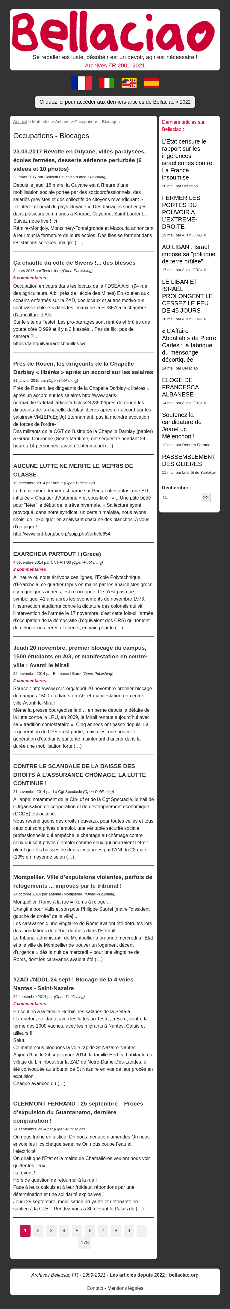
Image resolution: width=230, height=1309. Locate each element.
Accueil (20, 121)
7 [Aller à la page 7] (103, 1230)
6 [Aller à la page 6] (90, 1230)
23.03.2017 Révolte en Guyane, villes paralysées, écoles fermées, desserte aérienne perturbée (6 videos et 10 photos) (79, 160)
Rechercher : (176, 487)
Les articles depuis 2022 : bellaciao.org (154, 1275)
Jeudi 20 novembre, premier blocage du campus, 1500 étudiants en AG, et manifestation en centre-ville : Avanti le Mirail (80, 656)
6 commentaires (29, 277)
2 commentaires (29, 569)
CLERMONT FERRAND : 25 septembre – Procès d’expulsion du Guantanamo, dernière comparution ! (78, 1112)
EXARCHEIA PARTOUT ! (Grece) (57, 554)
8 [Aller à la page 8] (116, 1230)
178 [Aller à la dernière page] (85, 1242)
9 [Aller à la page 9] (129, 1230)
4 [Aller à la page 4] (64, 1230)
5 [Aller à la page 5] (77, 1230)
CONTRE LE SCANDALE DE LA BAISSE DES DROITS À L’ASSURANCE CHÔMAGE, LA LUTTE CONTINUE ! (79, 775)
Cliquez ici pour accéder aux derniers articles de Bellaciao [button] (115, 102)
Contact (95, 1288)
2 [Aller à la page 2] (38, 1230)
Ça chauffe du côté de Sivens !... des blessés (74, 263)
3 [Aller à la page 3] (51, 1230)
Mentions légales (125, 1288)
